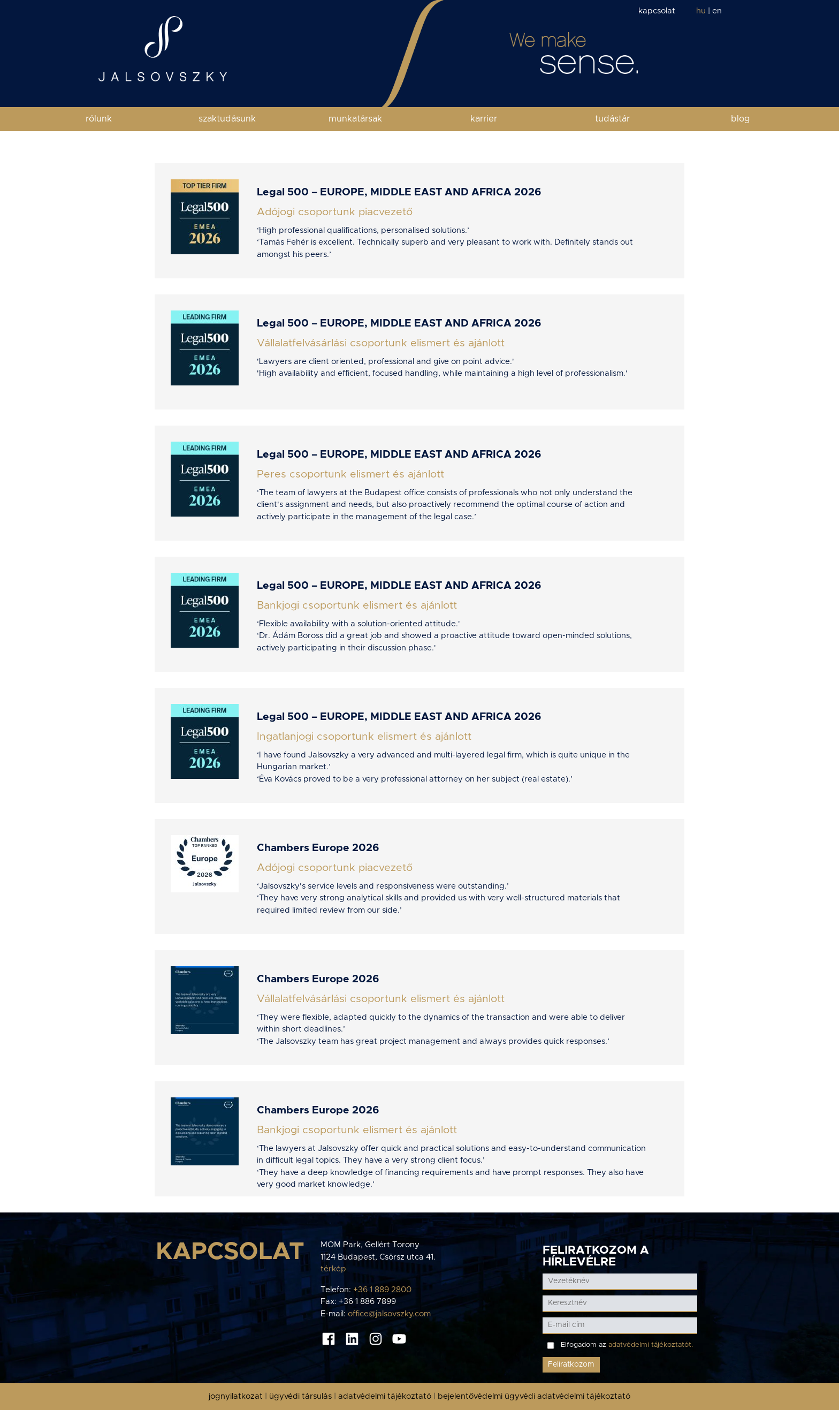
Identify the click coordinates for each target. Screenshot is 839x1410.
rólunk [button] (99, 119)
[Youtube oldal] (399, 1338)
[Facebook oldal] (329, 1338)
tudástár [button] (612, 119)
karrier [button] (483, 119)
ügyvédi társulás (300, 1396)
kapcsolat (656, 11)
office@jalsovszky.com (389, 1314)
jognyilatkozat (236, 1396)
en (717, 11)
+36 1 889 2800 (382, 1290)
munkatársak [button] (355, 119)
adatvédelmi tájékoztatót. (650, 1344)
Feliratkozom (571, 1364)
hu (701, 11)
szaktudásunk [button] (227, 119)
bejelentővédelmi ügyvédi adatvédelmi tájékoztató (534, 1396)
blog (740, 119)
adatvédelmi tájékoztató (384, 1396)
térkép (333, 1269)
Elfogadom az (627, 1344)
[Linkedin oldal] (352, 1338)
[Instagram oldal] (376, 1338)
